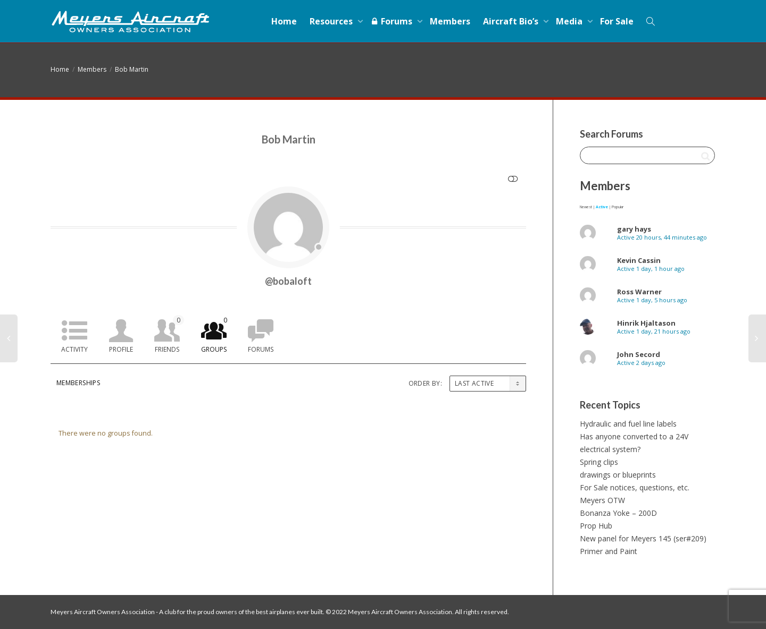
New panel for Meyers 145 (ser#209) (643, 538)
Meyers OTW (602, 500)
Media (570, 21)
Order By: (425, 383)
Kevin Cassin (639, 260)
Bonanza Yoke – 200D (618, 513)
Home (284, 21)
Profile (121, 349)
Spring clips (599, 462)
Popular (617, 207)
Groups (216, 334)
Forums (392, 21)
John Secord (638, 354)
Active (602, 207)
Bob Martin (131, 69)
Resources (332, 21)
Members (450, 21)
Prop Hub (596, 526)
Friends (169, 334)
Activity (74, 349)
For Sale (617, 21)
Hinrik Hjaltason (646, 323)
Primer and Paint (608, 551)
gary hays (634, 229)
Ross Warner (639, 291)
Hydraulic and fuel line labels (628, 424)
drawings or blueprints (618, 475)
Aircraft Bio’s (511, 21)
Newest (586, 207)
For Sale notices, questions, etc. (634, 487)
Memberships (78, 382)
